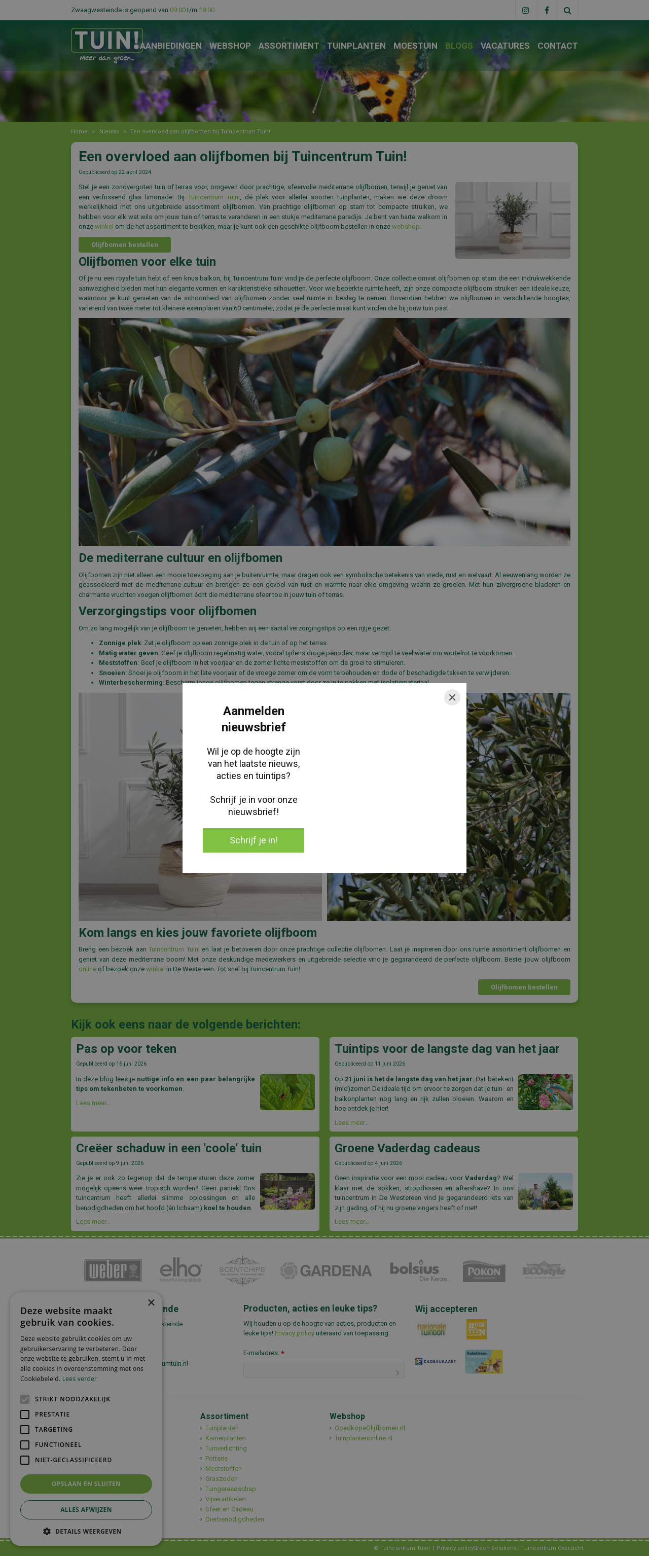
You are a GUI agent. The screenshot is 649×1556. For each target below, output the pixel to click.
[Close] (452, 697)
